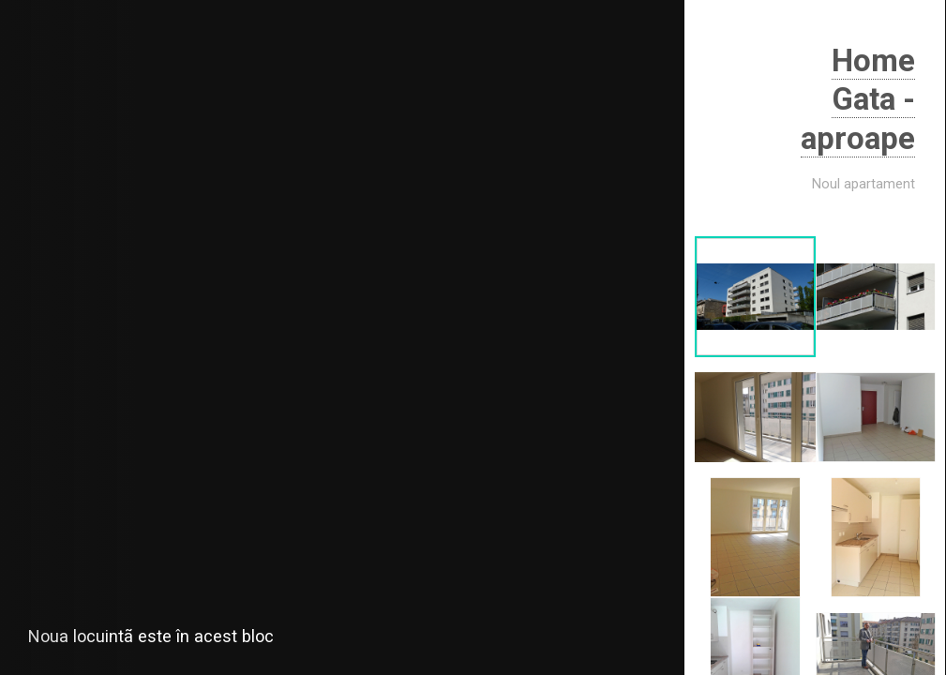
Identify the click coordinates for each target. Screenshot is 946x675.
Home (877, 60)
